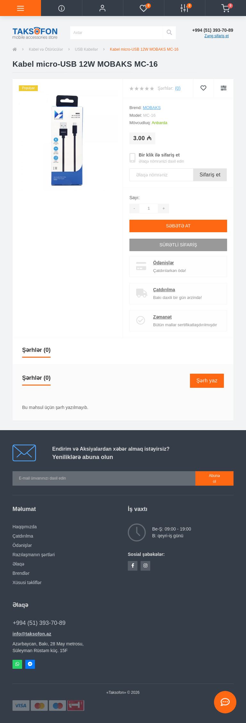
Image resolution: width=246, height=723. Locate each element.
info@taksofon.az (31, 633)
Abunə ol (214, 478)
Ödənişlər (163, 262)
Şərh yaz (206, 380)
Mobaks (152, 107)
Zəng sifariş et (216, 36)
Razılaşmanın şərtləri (33, 554)
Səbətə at (178, 225)
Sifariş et (210, 174)
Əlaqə (18, 563)
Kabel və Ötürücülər (46, 49)
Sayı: (134, 197)
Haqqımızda (24, 526)
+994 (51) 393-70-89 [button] (39, 623)
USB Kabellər (86, 49)
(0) (177, 88)
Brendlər (20, 573)
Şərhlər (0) (36, 350)
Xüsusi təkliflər (27, 582)
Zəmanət (162, 316)
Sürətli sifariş (178, 244)
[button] (102, 8)
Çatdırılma (164, 289)
